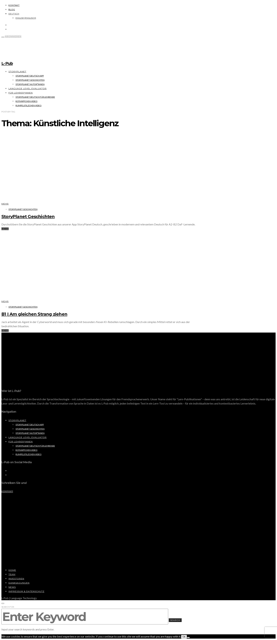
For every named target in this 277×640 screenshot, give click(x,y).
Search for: (7, 607)
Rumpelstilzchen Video (29, 105)
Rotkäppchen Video (26, 101)
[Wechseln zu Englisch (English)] (26, 18)
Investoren (16, 578)
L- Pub (7, 63)
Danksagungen (19, 582)
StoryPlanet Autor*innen (30, 84)
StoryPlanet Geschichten (30, 80)
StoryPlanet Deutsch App (30, 75)
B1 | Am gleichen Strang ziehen (34, 314)
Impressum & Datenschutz (26, 591)
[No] (188, 637)
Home (12, 570)
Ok (183, 636)
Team (11, 574)
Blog (11, 9)
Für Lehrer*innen (20, 92)
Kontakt (14, 5)
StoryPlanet (17, 71)
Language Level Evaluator (27, 88)
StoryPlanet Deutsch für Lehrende (35, 97)
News (12, 587)
